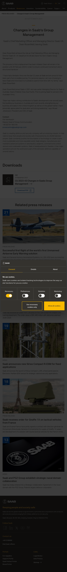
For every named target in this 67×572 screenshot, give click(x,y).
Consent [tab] (12, 269)
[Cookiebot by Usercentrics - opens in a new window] (55, 263)
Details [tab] (33, 269)
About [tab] (55, 269)
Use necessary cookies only (32, 306)
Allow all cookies (54, 306)
